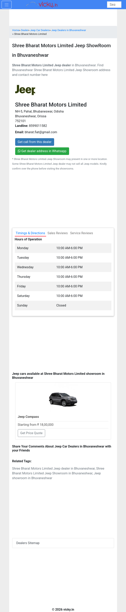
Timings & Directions (30, 233)
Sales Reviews (58, 233)
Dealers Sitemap (28, 543)
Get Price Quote (31, 433)
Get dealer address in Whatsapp (42, 151)
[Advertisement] (63, 342)
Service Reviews (81, 233)
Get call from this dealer (35, 142)
